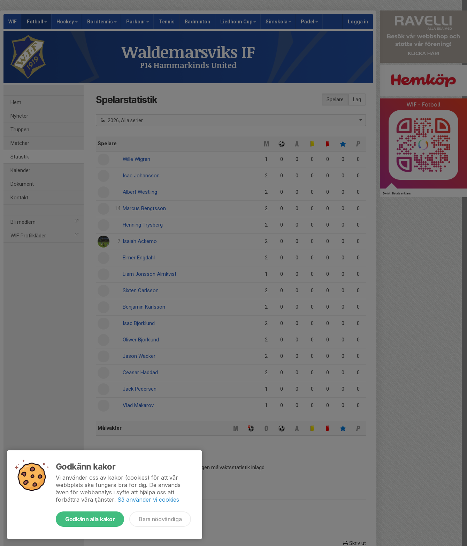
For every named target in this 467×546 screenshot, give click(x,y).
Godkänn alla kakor (90, 519)
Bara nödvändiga (160, 519)
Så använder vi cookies (148, 499)
